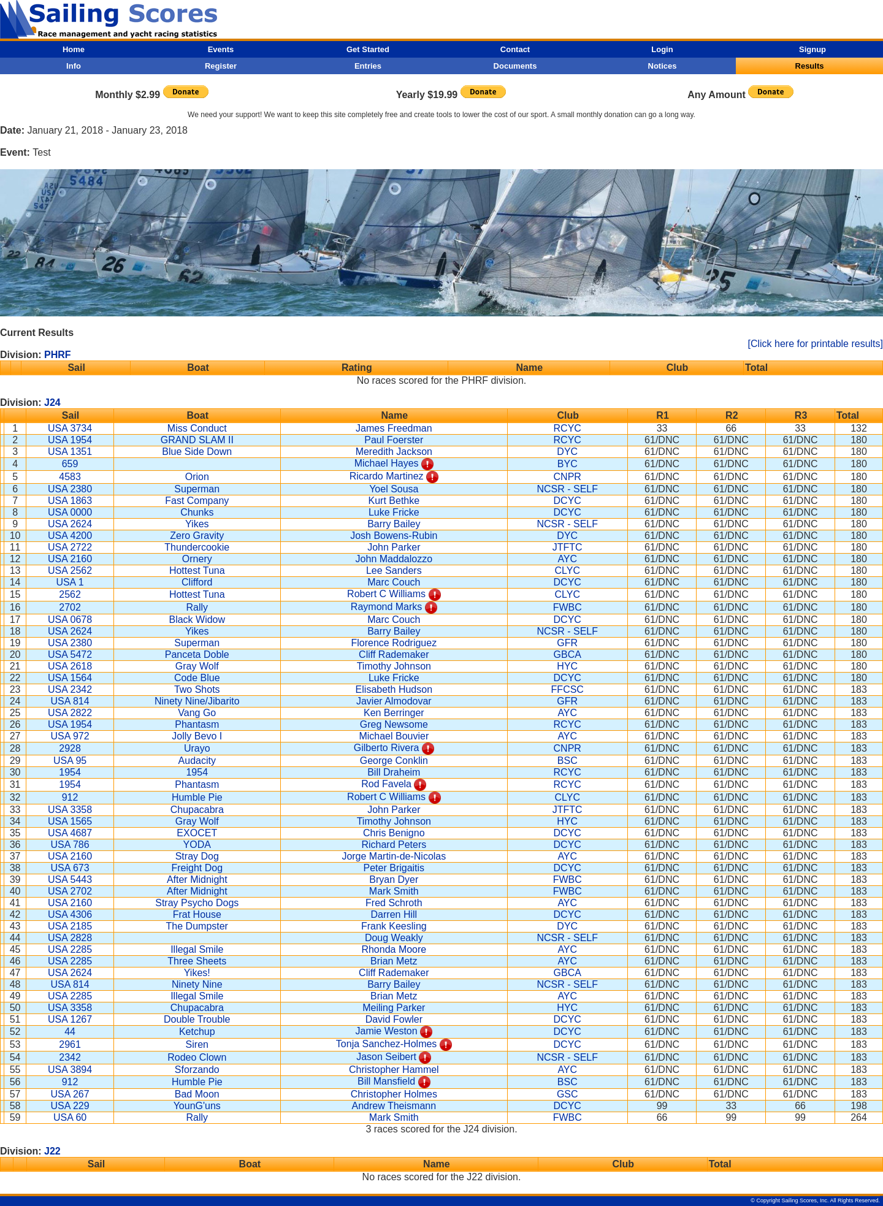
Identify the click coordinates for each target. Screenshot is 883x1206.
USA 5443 (70, 879)
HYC (567, 666)
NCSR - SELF (567, 489)
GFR (567, 643)
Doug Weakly (394, 938)
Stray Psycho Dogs (197, 903)
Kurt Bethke (394, 500)
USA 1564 (70, 678)
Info (73, 66)
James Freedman (394, 428)
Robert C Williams (386, 594)
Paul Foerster (393, 440)
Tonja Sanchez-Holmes (386, 1044)
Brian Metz (393, 961)
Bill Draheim (393, 772)
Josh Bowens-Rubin (393, 535)
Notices (662, 66)
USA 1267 (70, 1019)
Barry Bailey (393, 524)
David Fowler (393, 1019)
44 (69, 1031)
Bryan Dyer (393, 879)
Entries (367, 66)
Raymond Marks (386, 606)
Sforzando (197, 1069)
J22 (52, 1151)
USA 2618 (70, 666)
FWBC (567, 607)
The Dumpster (197, 926)
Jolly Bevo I (197, 736)
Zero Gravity (197, 535)
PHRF (57, 354)
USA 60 (69, 1117)
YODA (197, 844)
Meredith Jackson (394, 451)
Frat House (197, 914)
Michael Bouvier (394, 736)
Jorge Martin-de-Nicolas (394, 856)
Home (74, 49)
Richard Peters (393, 844)
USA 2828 (70, 938)
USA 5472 (70, 654)
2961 (70, 1044)
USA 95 (69, 760)
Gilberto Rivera (386, 747)
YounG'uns (197, 1106)
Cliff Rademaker (394, 654)
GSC (567, 1094)
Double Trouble (197, 1019)
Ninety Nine (197, 984)
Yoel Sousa (393, 489)
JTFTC (567, 547)
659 (70, 464)
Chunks (196, 512)
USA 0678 (70, 619)
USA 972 (69, 736)
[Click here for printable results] (815, 343)
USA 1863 (70, 500)
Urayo (197, 748)
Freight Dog (197, 868)
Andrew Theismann (394, 1106)
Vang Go (197, 713)
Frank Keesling (394, 926)
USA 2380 (70, 489)
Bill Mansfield (386, 1081)
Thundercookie (196, 547)
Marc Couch (393, 582)
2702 (70, 607)
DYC (567, 451)
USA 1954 (70, 440)
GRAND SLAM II (197, 440)
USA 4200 (70, 535)
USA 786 (69, 844)
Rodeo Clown (196, 1057)
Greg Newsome (394, 724)
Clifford (197, 582)
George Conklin (394, 760)
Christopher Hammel (394, 1069)
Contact (515, 49)
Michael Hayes (386, 463)
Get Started (367, 49)
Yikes (197, 524)
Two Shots (197, 689)
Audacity (197, 760)
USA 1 (69, 582)
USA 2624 (70, 524)
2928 (70, 748)
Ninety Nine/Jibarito (197, 701)
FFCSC (567, 689)
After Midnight (197, 879)
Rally (197, 607)
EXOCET (197, 833)
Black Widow (197, 619)
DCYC (567, 500)
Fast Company (197, 500)
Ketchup (197, 1031)
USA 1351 (70, 451)
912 (70, 797)
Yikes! (197, 972)
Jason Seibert (386, 1056)
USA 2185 (70, 926)
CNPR (567, 476)
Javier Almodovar (394, 701)
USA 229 (69, 1106)
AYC (567, 559)
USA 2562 (70, 570)
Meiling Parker (393, 1007)
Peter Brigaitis (394, 868)
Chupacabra (197, 809)
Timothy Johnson (394, 666)
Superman (197, 489)
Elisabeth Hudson (394, 689)
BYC (567, 464)
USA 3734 (70, 428)
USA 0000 (70, 512)
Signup (812, 49)
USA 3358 (70, 809)
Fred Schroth (393, 903)
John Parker (393, 547)
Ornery (197, 559)
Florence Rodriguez (394, 643)
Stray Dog (197, 856)
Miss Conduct (197, 428)
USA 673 (69, 868)
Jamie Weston (387, 1031)
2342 (70, 1057)
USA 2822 (70, 713)
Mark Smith (394, 891)
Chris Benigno (394, 833)
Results (809, 66)
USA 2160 (70, 559)
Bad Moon (197, 1094)
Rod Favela (386, 784)
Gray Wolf (197, 666)
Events (221, 49)
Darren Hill (394, 914)
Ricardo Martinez (387, 476)
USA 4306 (70, 914)
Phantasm (197, 724)
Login (662, 49)
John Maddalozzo (394, 559)
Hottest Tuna (197, 570)
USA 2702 (70, 891)
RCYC (567, 428)
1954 (70, 772)
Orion (197, 476)
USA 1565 (70, 821)
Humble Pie (197, 797)
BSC (567, 760)
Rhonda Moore (393, 949)
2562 (70, 594)
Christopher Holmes (394, 1094)
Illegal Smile (196, 949)
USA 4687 (70, 833)
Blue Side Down (197, 451)
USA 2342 (70, 689)
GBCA (567, 654)
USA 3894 (70, 1069)
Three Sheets (196, 961)
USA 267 (69, 1094)
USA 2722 (70, 547)
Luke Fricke (394, 512)
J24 (52, 402)
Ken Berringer (394, 713)
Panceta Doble (197, 654)
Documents (515, 66)
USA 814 (69, 701)
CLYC (567, 570)
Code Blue (197, 678)
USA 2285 (70, 949)
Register (221, 66)
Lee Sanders (394, 570)
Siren (197, 1044)
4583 (70, 476)
